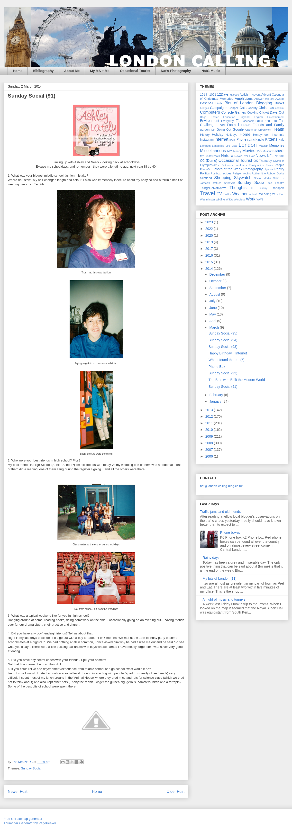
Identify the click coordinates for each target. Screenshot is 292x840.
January (215, 401)
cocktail (279, 108)
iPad (232, 139)
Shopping (222, 177)
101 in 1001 (208, 94)
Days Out (277, 112)
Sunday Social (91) (223, 386)
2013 (209, 410)
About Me (72, 71)
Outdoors (227, 165)
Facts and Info (266, 121)
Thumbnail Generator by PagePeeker (30, 823)
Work (251, 199)
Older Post (175, 791)
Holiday (217, 134)
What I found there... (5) (227, 360)
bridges (204, 108)
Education (229, 117)
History (205, 134)
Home (17, 71)
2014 (209, 269)
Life (228, 145)
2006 (209, 456)
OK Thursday (263, 161)
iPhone (241, 139)
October (215, 281)
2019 (209, 242)
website (253, 194)
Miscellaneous (213, 150)
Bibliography (43, 71)
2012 (209, 416)
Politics (205, 173)
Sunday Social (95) (223, 333)
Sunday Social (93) (223, 347)
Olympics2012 (209, 165)
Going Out (224, 129)
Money (237, 151)
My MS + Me (100, 71)
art (272, 98)
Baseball (206, 103)
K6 (253, 139)
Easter (215, 117)
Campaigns (218, 108)
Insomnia (278, 134)
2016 (209, 255)
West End (278, 194)
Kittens (271, 139)
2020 (209, 235)
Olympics (278, 160)
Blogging (264, 103)
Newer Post (17, 791)
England (244, 117)
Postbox (215, 173)
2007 (209, 450)
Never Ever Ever (244, 155)
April (213, 321)
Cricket (264, 112)
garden (205, 129)
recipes (227, 173)
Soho (276, 178)
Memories (276, 145)
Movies (248, 150)
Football (233, 125)
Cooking (252, 112)
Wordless (239, 199)
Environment (209, 121)
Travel (207, 193)
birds (219, 103)
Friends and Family (268, 125)
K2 (249, 139)
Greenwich (264, 129)
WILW (229, 199)
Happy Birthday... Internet (228, 353)
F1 (238, 121)
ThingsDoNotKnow (213, 188)
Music (279, 151)
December (217, 274)
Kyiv (281, 139)
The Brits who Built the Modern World (237, 380)
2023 (209, 222)
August (215, 294)
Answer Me (262, 98)
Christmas (266, 108)
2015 (209, 262)
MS (259, 151)
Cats (242, 108)
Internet (221, 139)
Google (238, 129)
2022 (209, 229)
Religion (237, 173)
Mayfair (263, 145)
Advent (256, 94)
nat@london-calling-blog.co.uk (221, 486)
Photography (253, 169)
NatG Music (210, 71)
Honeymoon (261, 134)
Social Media (262, 178)
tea (270, 182)
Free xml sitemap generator (23, 819)
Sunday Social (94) (223, 340)
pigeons (268, 169)
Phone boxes (230, 532)
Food (221, 125)
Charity (252, 108)
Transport (277, 188)
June (213, 308)
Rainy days (211, 558)
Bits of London (239, 103)
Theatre (279, 182)
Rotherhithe (259, 173)
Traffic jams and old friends (220, 512)
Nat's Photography (176, 71)
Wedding (265, 194)
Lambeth (205, 145)
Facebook (248, 120)
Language (218, 145)
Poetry (279, 169)
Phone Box (217, 367)
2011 (209, 423)
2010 (209, 430)
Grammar (251, 129)
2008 (209, 443)
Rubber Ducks (275, 173)
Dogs (203, 117)
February (216, 395)
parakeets (241, 165)
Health (278, 129)
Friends (245, 125)
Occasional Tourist (135, 71)
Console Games (233, 112)
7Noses (234, 94)
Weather (239, 193)
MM (229, 151)
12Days (222, 94)
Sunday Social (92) (223, 373)
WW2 (259, 199)
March (214, 327)
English (258, 117)
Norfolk (279, 156)
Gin (213, 129)
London (247, 145)
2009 (209, 436)
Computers (210, 112)
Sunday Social (31, 768)
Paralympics (256, 165)
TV (219, 193)
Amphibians (244, 98)
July (212, 301)
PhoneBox (206, 169)
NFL (270, 156)
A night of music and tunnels (224, 599)
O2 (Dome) (208, 161)
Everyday (227, 121)
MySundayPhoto (210, 155)
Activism (245, 94)
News (261, 155)
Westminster (207, 199)
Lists (234, 145)
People (279, 165)
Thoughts (237, 187)
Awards (279, 98)
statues (217, 182)
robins (247, 173)
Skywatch (243, 177)
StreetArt (229, 182)
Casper (233, 108)
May (213, 314)
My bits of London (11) (220, 578)
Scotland (206, 178)
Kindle (260, 139)
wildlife (220, 199)
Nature (227, 155)
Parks (269, 165)
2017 (209, 249)
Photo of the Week (228, 169)
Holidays (231, 134)
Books (279, 103)
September (218, 288)
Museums (268, 151)
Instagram (207, 139)
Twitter (227, 194)
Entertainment (275, 117)
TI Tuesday (259, 188)
